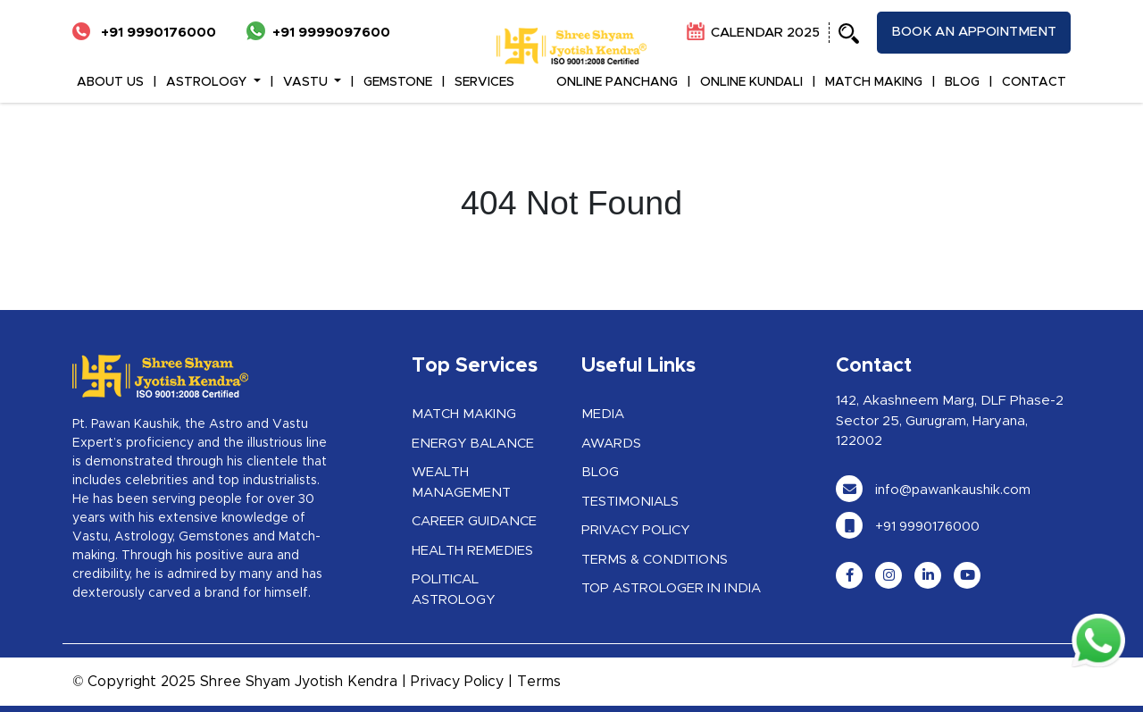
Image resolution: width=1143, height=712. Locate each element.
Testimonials (630, 501)
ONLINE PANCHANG (617, 82)
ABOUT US (110, 82)
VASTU (307, 82)
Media (602, 414)
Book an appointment (973, 31)
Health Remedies (472, 550)
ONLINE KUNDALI (751, 82)
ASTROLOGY (208, 82)
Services (484, 82)
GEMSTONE (397, 82)
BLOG (962, 82)
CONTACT (1034, 82)
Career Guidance (474, 521)
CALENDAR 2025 (753, 32)
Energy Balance (473, 443)
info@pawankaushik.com (933, 490)
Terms (539, 681)
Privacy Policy (635, 530)
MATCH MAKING (873, 82)
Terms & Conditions (654, 559)
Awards (611, 443)
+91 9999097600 (318, 32)
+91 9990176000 (144, 32)
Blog (600, 472)
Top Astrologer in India (671, 588)
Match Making (464, 414)
